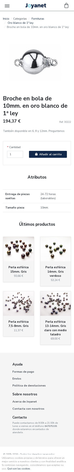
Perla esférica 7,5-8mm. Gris (18, 324)
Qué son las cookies (18, 468)
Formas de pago (23, 372)
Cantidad (15, 147)
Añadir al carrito (48, 154)
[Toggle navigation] (7, 5)
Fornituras (38, 19)
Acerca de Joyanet (24, 401)
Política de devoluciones (29, 385)
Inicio (6, 19)
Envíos (16, 379)
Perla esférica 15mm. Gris (18, 269)
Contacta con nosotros (28, 409)
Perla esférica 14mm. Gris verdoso (55, 271)
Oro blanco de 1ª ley (20, 23)
